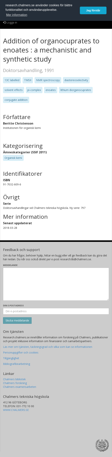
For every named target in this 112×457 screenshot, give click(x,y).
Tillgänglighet (11, 358)
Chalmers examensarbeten (19, 387)
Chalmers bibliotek (14, 379)
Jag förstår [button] (93, 10)
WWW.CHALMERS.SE (16, 410)
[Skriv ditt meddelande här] (56, 284)
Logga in (10, 22)
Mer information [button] (16, 14)
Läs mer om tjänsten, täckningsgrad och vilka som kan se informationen (47, 347)
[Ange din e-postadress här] (56, 311)
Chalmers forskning (15, 383)
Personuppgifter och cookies (20, 352)
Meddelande (10, 265)
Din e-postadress (13, 305)
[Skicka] (17, 320)
